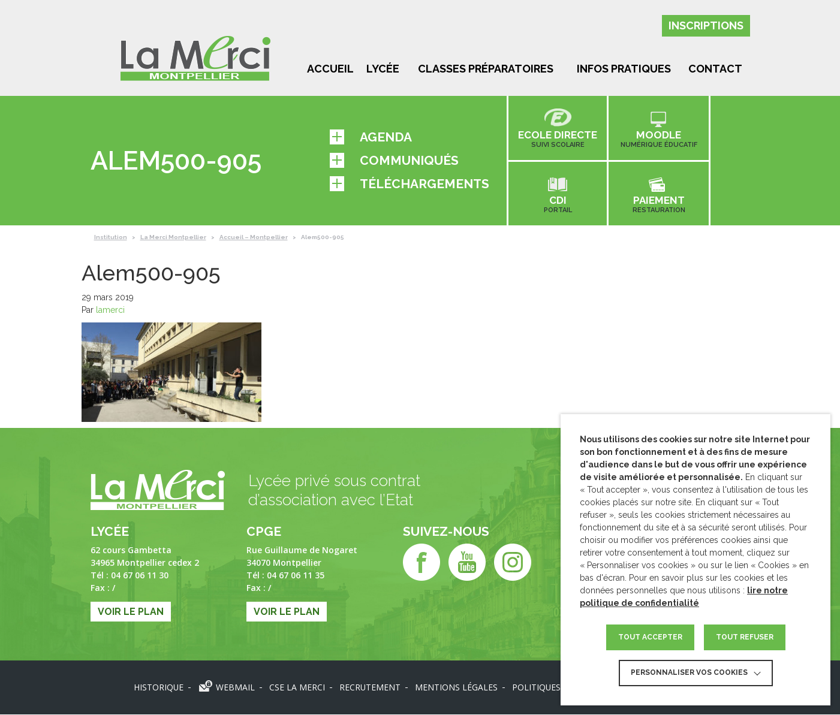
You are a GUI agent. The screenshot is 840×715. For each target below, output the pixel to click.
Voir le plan (131, 612)
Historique (158, 687)
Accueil (330, 68)
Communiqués (394, 160)
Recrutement (370, 687)
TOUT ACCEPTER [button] (650, 637)
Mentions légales (457, 687)
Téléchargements (409, 183)
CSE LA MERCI (297, 687)
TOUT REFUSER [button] (744, 637)
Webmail (235, 687)
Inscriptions (706, 25)
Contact (715, 68)
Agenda (371, 136)
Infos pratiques (624, 68)
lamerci (110, 310)
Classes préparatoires (485, 68)
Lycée (382, 68)
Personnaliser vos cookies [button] (689, 672)
